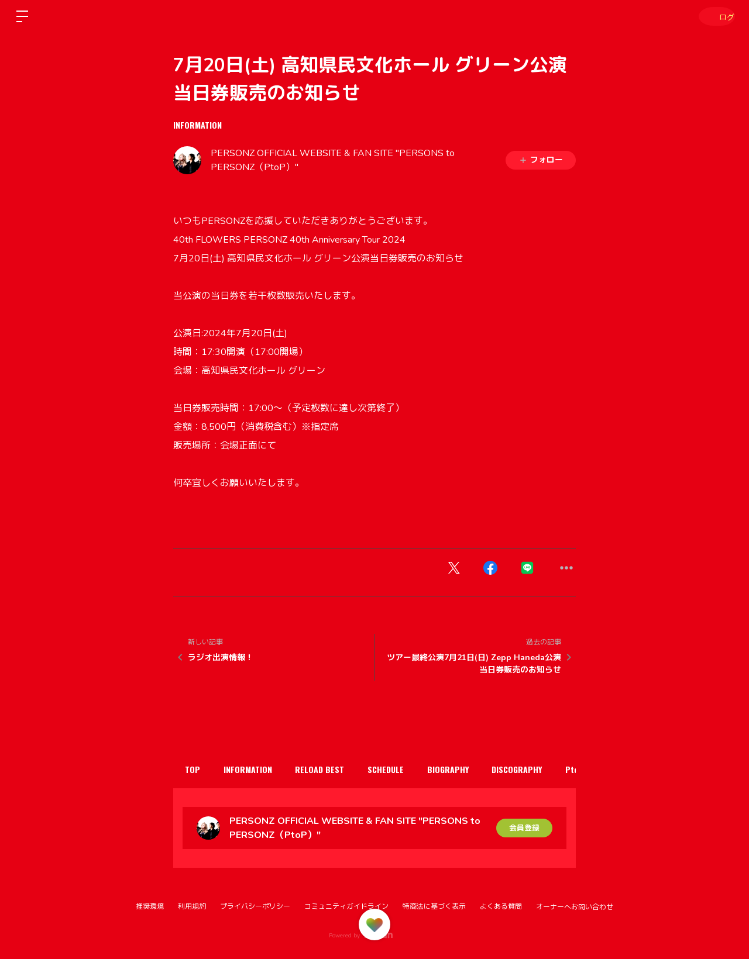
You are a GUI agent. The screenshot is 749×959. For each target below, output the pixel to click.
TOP (195, 769)
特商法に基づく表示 (434, 906)
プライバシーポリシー (255, 906)
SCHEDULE (407, 769)
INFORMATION (197, 125)
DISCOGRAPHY (550, 769)
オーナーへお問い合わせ (574, 906)
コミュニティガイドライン (346, 906)
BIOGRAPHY (475, 769)
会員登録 (524, 827)
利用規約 (192, 906)
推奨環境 (150, 906)
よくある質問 (501, 906)
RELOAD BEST (334, 769)
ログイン (714, 16)
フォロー (540, 159)
